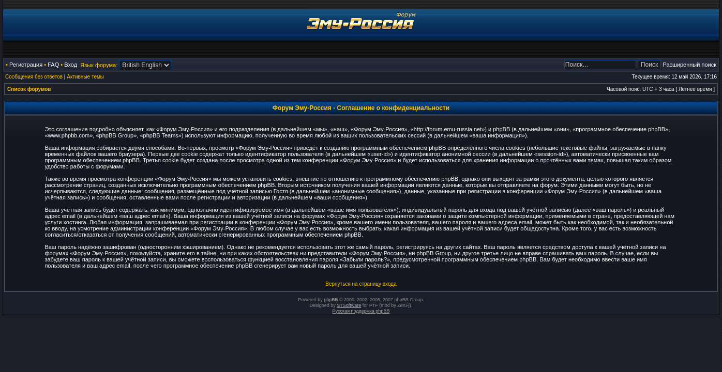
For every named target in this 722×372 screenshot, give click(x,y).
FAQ (53, 64)
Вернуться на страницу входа (360, 284)
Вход (70, 64)
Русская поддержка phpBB (361, 311)
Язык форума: (98, 65)
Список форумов (29, 89)
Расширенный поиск (689, 64)
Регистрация (25, 64)
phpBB (331, 299)
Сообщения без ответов (34, 77)
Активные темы (85, 77)
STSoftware (349, 305)
